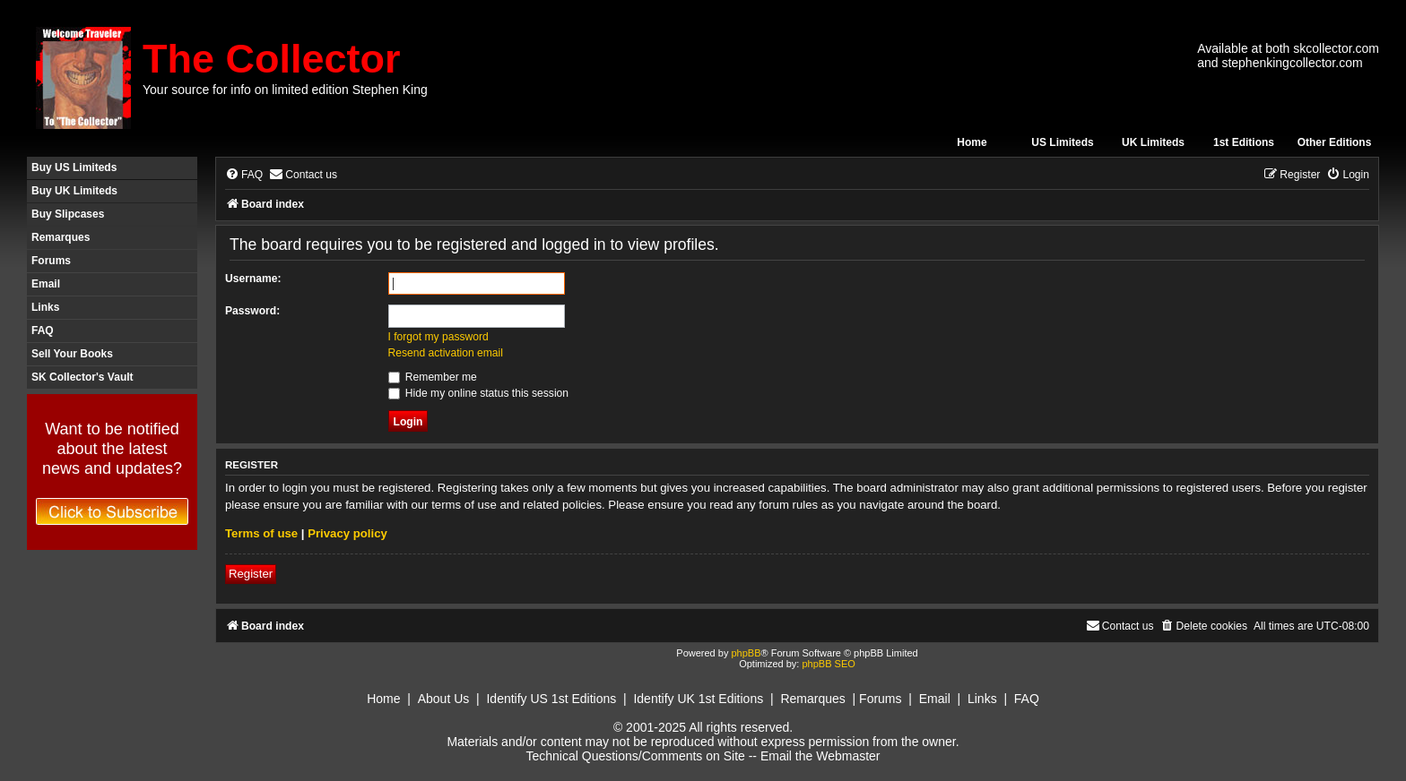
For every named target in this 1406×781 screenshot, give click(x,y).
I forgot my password (438, 336)
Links (45, 307)
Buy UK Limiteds (74, 191)
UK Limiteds (1153, 142)
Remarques (60, 237)
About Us (444, 698)
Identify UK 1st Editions (698, 698)
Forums (51, 260)
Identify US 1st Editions (551, 698)
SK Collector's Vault (82, 377)
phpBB (745, 653)
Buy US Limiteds (74, 167)
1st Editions (1243, 142)
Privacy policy (347, 533)
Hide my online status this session (478, 393)
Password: (252, 311)
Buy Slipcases (67, 214)
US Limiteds (1062, 142)
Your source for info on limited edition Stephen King (285, 89)
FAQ (42, 330)
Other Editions (1335, 142)
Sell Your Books (72, 354)
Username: (253, 278)
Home (971, 142)
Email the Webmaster (820, 756)
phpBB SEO (828, 663)
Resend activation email (445, 353)
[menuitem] (244, 175)
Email (45, 284)
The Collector (272, 59)
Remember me (432, 377)
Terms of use (261, 533)
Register (251, 573)
